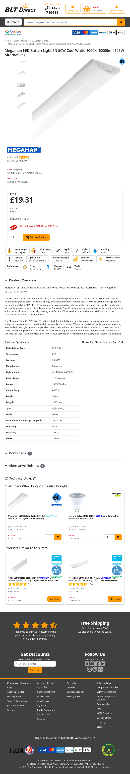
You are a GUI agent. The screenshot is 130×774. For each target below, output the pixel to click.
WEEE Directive (104, 713)
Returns (41, 719)
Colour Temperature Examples (107, 698)
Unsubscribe (43, 714)
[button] (122, 516)
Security (71, 683)
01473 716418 (52, 10)
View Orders (43, 696)
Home (8, 40)
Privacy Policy (73, 696)
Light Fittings (20, 40)
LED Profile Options (106, 691)
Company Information (19, 683)
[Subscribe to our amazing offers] (35, 664)
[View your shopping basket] (94, 8)
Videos (100, 726)
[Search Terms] (70, 22)
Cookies (71, 687)
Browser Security (75, 691)
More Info (54, 598)
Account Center (46, 683)
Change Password (46, 691)
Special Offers (104, 717)
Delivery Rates (14, 696)
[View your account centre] (116, 8)
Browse (13, 22)
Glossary (101, 722)
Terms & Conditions (17, 700)
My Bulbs (41, 705)
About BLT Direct (15, 691)
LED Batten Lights (39, 40)
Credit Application (46, 709)
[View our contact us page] (72, 8)
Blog (9, 687)
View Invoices (44, 700)
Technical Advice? (20, 478)
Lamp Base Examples (107, 687)
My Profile (42, 687)
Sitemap (11, 709)
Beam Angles (103, 704)
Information (104, 683)
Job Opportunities (16, 705)
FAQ (99, 708)
